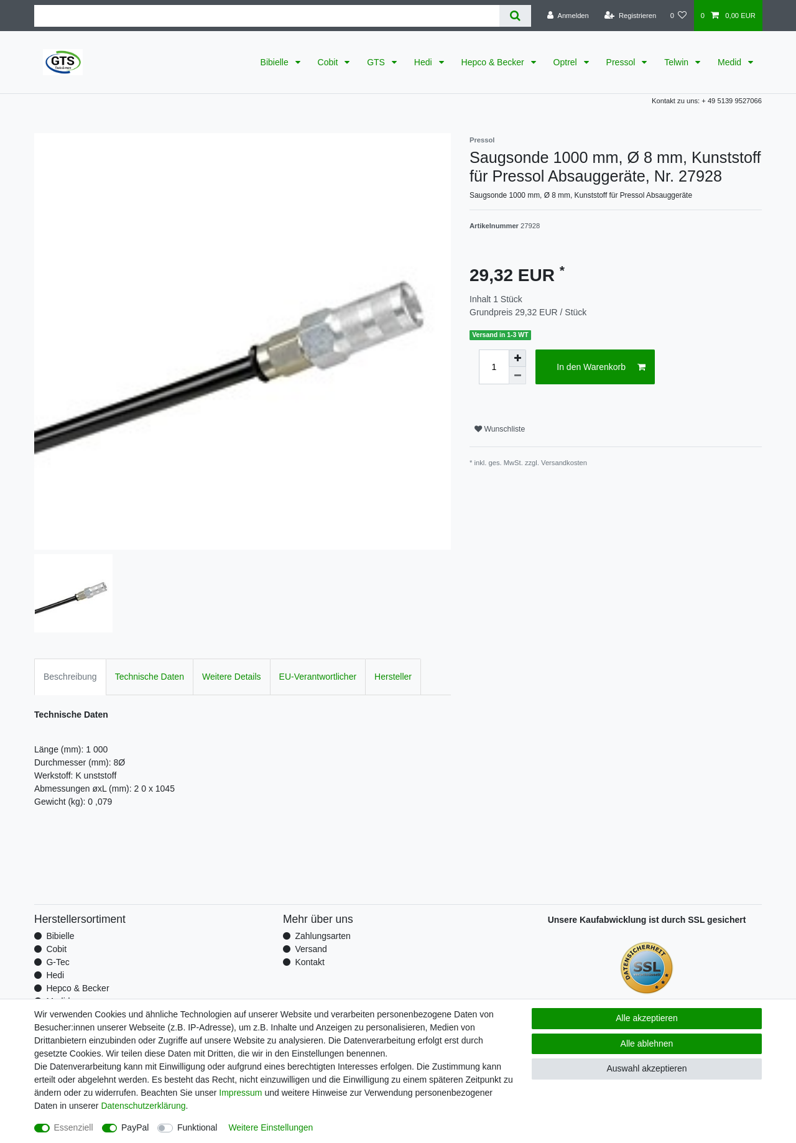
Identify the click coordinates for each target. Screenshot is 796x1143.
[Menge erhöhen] (517, 358)
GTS (377, 62)
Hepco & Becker (494, 62)
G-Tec (57, 962)
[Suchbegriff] (266, 16)
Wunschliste (499, 429)
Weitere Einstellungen (270, 1127)
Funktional (197, 1127)
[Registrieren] (630, 15)
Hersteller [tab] (393, 677)
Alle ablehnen (647, 1043)
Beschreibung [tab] (70, 677)
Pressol (622, 62)
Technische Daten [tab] (149, 677)
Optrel (566, 62)
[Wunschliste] (678, 15)
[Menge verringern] (517, 375)
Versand (310, 949)
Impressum (240, 1093)
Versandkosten (564, 462)
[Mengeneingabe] (494, 366)
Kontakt (309, 962)
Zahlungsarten (323, 936)
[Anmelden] (568, 15)
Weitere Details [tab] (231, 677)
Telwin (677, 62)
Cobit (329, 62)
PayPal (135, 1127)
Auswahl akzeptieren (646, 1068)
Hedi (424, 62)
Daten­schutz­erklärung (143, 1106)
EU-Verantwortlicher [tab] (318, 677)
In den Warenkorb (601, 367)
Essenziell (73, 1127)
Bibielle (276, 62)
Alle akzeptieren (647, 1018)
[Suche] (515, 16)
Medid (731, 62)
